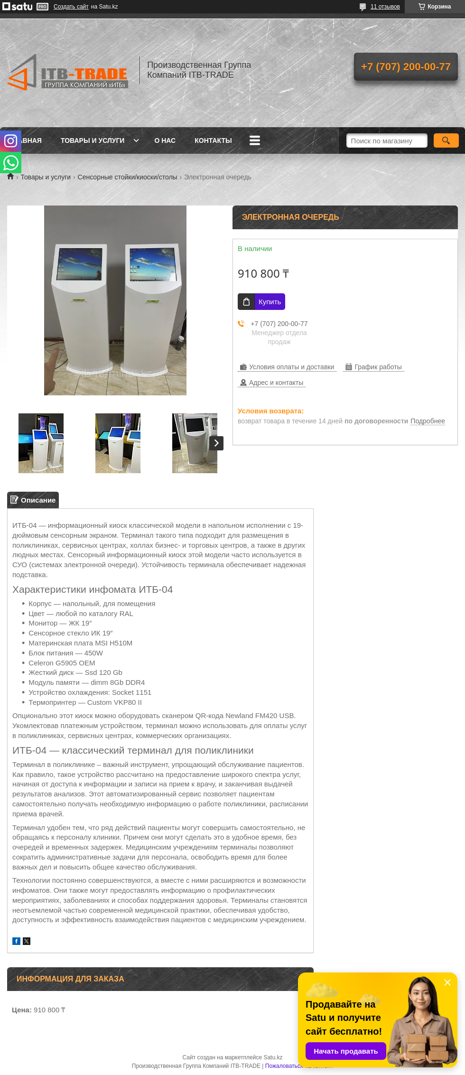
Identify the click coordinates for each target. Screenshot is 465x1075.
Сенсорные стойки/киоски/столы (127, 177)
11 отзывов (385, 6)
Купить (270, 302)
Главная (25, 140)
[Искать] (446, 140)
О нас (165, 140)
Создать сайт (71, 6)
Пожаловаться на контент (299, 1066)
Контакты (213, 140)
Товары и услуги (93, 140)
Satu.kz (272, 1057)
